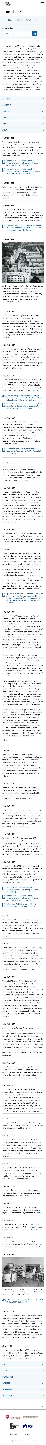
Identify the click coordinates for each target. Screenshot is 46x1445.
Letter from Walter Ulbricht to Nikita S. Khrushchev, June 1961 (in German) (21, 905)
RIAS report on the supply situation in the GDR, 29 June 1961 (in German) (24, 1301)
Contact (13, 1434)
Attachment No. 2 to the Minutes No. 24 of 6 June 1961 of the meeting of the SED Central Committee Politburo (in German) (23, 227)
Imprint (26, 1434)
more (38, 90)
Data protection (16, 1441)
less (5, 740)
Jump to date (7, 28)
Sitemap (32, 1441)
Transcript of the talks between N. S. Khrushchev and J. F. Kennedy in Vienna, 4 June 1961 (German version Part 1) (23, 163)
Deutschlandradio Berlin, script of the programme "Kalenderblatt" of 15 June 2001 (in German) (23, 451)
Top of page (43, 1406)
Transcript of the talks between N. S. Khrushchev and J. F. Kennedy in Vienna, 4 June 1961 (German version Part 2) (23, 171)
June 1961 (8, 1346)
